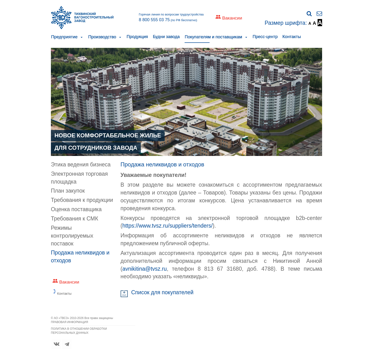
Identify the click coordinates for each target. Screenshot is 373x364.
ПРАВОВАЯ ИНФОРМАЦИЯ (69, 322)
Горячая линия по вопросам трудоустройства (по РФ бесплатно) (171, 17)
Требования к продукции (82, 200)
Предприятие (64, 37)
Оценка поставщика (76, 209)
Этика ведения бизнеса (81, 164)
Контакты (291, 36)
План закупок (68, 191)
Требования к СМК (74, 218)
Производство (102, 37)
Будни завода (166, 36)
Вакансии (232, 17)
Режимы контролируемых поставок (72, 236)
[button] (81, 37)
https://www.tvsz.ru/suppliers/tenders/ (167, 226)
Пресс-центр (265, 36)
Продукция (137, 36)
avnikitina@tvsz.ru (144, 269)
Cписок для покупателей (162, 292)
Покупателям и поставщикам (213, 37)
